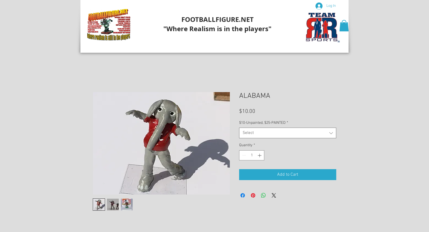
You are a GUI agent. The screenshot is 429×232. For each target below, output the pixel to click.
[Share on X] (274, 195)
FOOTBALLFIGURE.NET (217, 19)
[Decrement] (243, 155)
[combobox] (287, 133)
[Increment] (260, 155)
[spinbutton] (252, 155)
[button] (344, 25)
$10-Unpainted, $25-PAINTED (263, 123)
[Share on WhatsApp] (263, 195)
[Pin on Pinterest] (253, 195)
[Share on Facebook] (242, 195)
